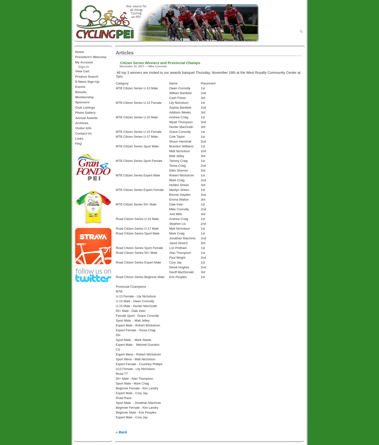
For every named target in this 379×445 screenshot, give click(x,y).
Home (79, 52)
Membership (84, 97)
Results (81, 92)
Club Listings (85, 107)
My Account (84, 62)
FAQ (78, 143)
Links (79, 138)
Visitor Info (83, 128)
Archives (81, 123)
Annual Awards (86, 118)
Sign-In (83, 67)
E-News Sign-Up (87, 81)
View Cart (82, 71)
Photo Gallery (85, 112)
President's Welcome (91, 57)
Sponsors (82, 102)
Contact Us (83, 133)
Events (80, 87)
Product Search (86, 76)
